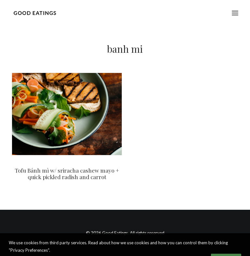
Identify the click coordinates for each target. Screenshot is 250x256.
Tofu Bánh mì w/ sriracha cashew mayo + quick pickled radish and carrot (67, 173)
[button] (235, 13)
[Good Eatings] (35, 13)
